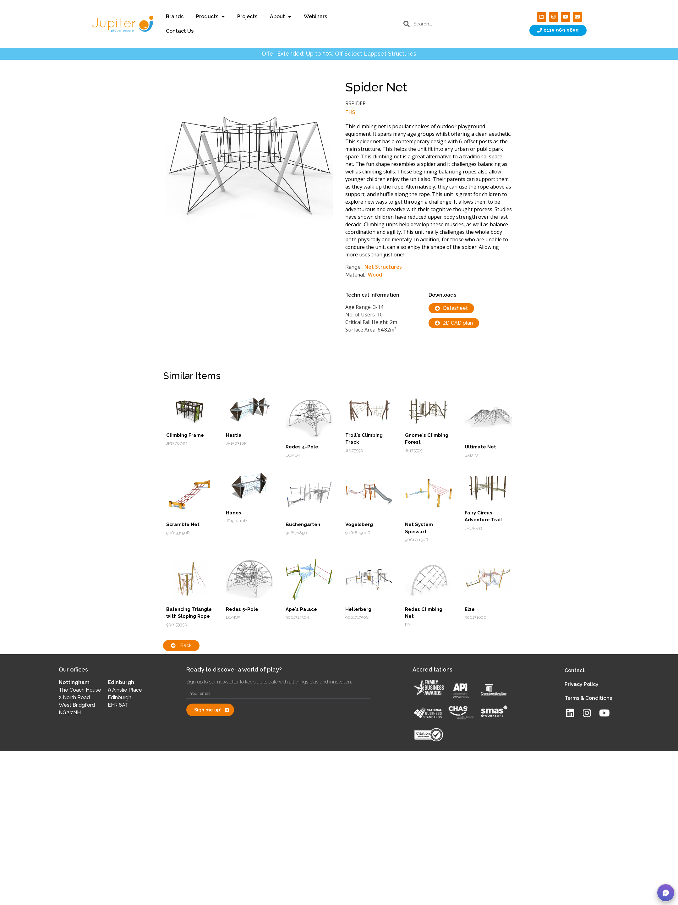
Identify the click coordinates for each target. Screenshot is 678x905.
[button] (666, 893)
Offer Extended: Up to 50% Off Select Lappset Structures (339, 53)
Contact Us (180, 31)
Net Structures (383, 266)
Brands (174, 16)
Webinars (315, 16)
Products (210, 16)
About (280, 16)
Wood (375, 274)
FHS (350, 112)
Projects (247, 16)
